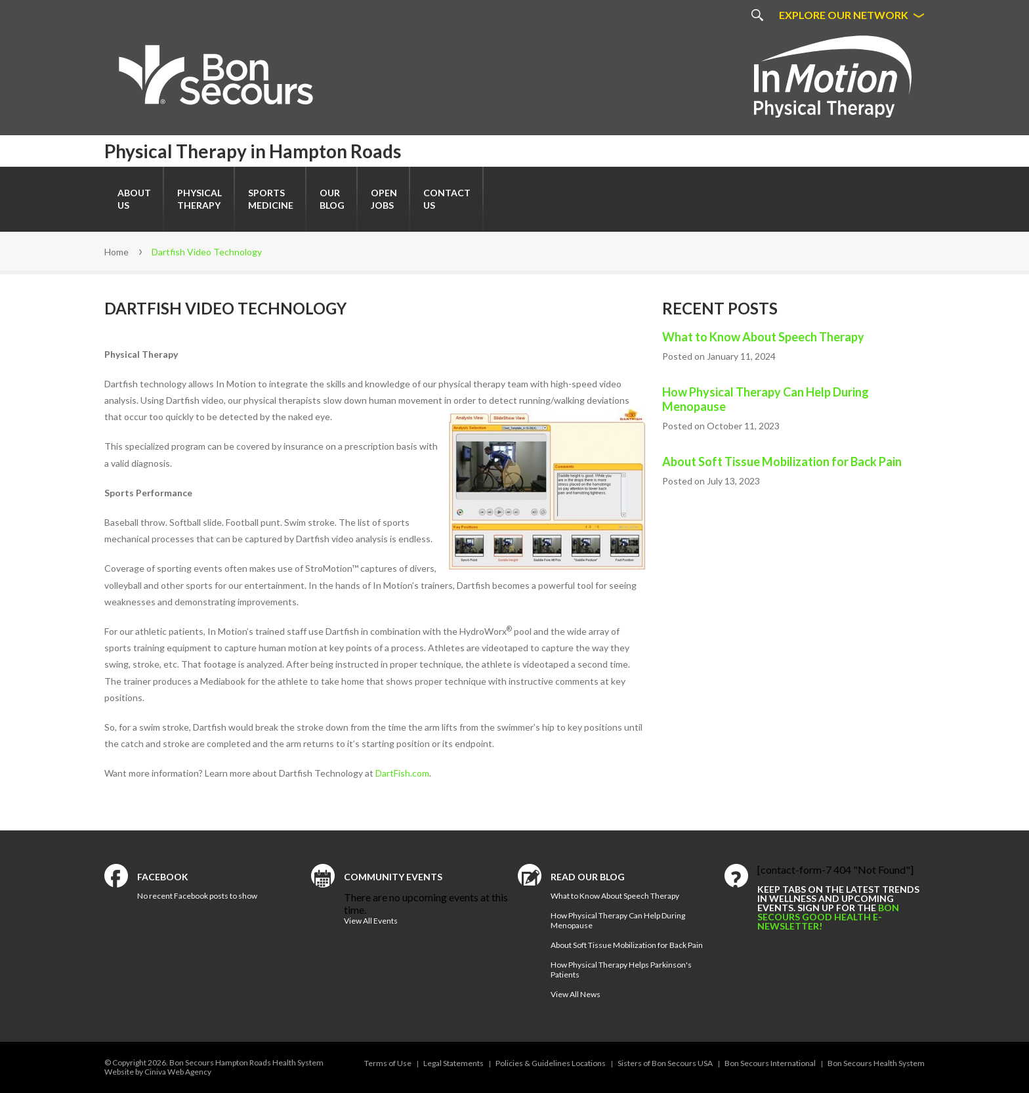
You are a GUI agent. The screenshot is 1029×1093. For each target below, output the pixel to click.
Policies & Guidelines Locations (550, 1063)
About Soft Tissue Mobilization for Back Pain (782, 461)
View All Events (371, 921)
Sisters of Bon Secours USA (665, 1063)
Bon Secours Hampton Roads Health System (246, 1062)
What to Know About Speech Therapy (763, 337)
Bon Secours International (770, 1063)
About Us (134, 199)
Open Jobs (384, 199)
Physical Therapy (199, 199)
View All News (575, 994)
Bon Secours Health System (876, 1063)
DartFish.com (402, 773)
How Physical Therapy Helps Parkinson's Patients (621, 969)
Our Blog (332, 199)
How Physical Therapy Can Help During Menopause (765, 399)
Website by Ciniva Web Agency (157, 1072)
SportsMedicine (270, 199)
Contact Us (447, 199)
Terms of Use (387, 1063)
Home (116, 251)
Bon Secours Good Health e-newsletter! (828, 917)
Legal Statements (453, 1063)
